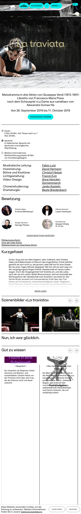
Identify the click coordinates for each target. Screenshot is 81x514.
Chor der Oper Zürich (11, 242)
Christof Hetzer (52, 172)
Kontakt (40, 464)
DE (75, 4)
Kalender (36, 6)
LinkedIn (40, 452)
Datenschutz (40, 482)
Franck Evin (49, 175)
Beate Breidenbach (54, 189)
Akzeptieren (57, 509)
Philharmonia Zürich (10, 239)
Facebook (29, 448)
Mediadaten (40, 475)
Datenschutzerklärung (31, 512)
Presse (40, 468)
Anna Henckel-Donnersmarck (51, 180)
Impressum (40, 478)
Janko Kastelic (51, 186)
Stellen (40, 471)
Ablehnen (73, 509)
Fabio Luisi (49, 165)
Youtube (53, 448)
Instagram (40, 448)
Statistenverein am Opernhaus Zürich (19, 244)
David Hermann (51, 168)
